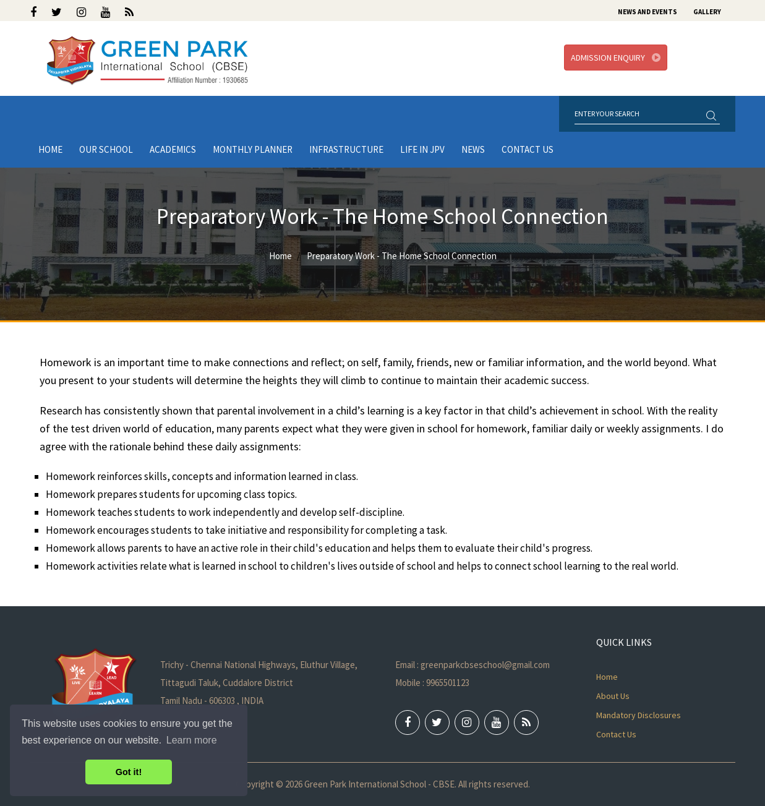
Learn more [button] (191, 740)
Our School (106, 149)
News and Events (647, 11)
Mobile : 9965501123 (432, 682)
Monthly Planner (253, 149)
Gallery (707, 11)
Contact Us (527, 149)
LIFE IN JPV (422, 149)
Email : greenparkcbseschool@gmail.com (472, 665)
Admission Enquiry (615, 57)
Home (50, 149)
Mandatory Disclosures (638, 715)
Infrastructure (346, 149)
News (473, 149)
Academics (173, 149)
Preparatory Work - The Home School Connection (402, 256)
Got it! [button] (129, 772)
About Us (613, 695)
